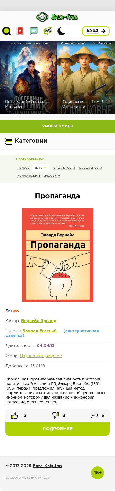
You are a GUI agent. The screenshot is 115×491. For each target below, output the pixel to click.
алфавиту (52, 175)
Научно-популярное (41, 356)
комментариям (29, 175)
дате (38, 167)
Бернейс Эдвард (38, 321)
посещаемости (90, 167)
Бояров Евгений (39, 331)
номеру (23, 167)
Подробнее (57, 429)
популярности (63, 167)
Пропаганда (57, 196)
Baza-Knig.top (47, 466)
